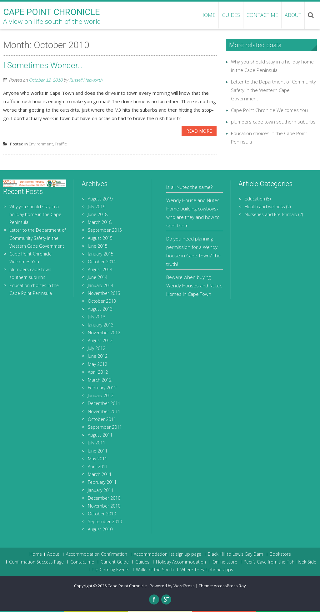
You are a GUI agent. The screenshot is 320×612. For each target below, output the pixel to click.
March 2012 (100, 380)
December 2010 (104, 498)
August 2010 (100, 529)
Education (255, 199)
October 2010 (102, 514)
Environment (41, 144)
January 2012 (100, 395)
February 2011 (102, 482)
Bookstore (280, 554)
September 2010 (105, 521)
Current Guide (115, 562)
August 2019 (100, 199)
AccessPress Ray (230, 586)
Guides (231, 15)
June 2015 (98, 246)
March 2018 (100, 222)
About (293, 15)
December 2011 (104, 403)
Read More (199, 131)
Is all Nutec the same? (189, 187)
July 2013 (96, 317)
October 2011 (102, 419)
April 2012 (98, 372)
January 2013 (100, 325)
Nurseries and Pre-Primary (271, 214)
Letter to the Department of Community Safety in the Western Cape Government (273, 90)
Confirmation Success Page (36, 562)
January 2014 (100, 285)
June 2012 (98, 356)
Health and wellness (265, 207)
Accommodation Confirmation (96, 554)
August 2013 (100, 309)
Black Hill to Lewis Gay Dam (235, 554)
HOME (207, 15)
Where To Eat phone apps (206, 569)
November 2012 (104, 333)
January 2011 (100, 490)
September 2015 (105, 230)
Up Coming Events (110, 569)
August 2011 (100, 435)
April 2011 (98, 466)
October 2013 (102, 301)
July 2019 (96, 207)
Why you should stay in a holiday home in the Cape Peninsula (35, 214)
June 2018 (98, 214)
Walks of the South (155, 569)
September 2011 (105, 427)
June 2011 (98, 451)
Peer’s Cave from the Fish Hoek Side (280, 562)
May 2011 (97, 459)
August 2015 (100, 238)
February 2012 (102, 388)
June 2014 (98, 277)
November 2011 (104, 411)
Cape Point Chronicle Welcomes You (269, 110)
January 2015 (100, 254)
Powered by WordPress (172, 586)
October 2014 (102, 262)
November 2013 (104, 293)
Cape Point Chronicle (128, 586)
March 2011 (100, 474)
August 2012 (100, 340)
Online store (224, 562)
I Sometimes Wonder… (42, 65)
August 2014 (100, 269)
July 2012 (96, 348)
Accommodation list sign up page (167, 554)
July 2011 (96, 443)
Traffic (61, 144)
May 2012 (97, 364)
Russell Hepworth (85, 80)
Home (35, 554)
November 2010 (104, 506)
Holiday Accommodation (181, 562)
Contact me (262, 15)
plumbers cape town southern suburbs (273, 122)
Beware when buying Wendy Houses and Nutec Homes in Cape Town (194, 285)
